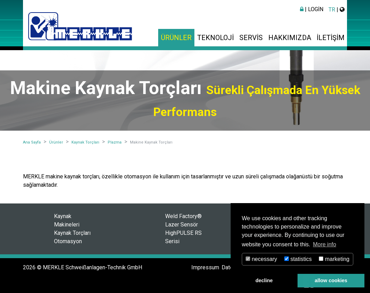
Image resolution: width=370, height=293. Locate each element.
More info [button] (324, 244)
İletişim (331, 37)
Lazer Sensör (181, 224)
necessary (261, 259)
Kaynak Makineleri (66, 220)
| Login (311, 9)
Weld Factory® (183, 216)
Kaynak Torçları (72, 233)
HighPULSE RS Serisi (183, 237)
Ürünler (176, 37)
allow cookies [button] (331, 280)
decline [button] (264, 280)
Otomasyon (68, 241)
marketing (334, 259)
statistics (298, 259)
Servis (251, 37)
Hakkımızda (289, 37)
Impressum (205, 267)
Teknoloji (215, 37)
